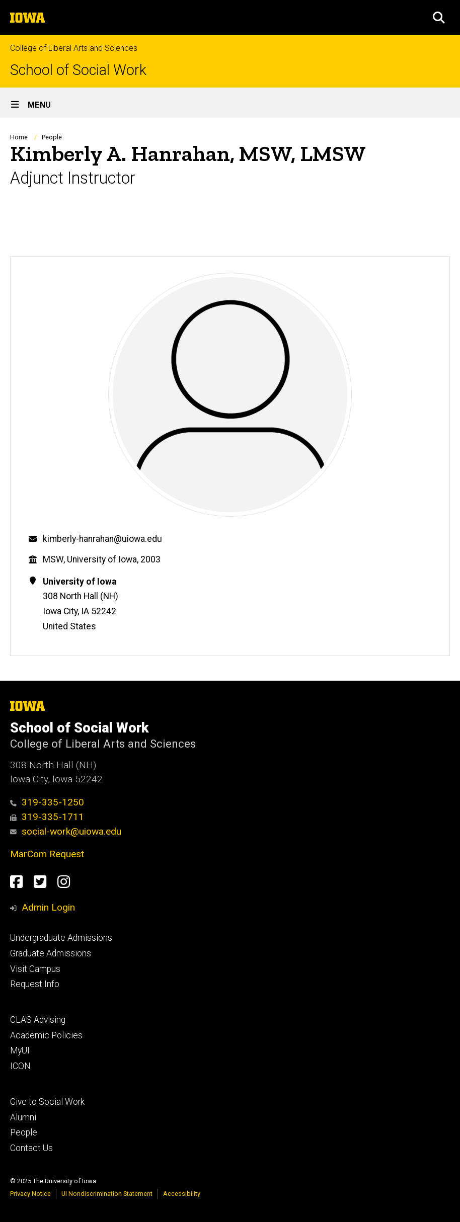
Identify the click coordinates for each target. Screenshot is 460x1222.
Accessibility (181, 1193)
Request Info (34, 984)
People (52, 137)
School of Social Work (78, 70)
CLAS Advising (37, 1020)
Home (19, 137)
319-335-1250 (47, 802)
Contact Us (31, 1148)
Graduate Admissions (50, 953)
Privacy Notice (30, 1193)
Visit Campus (35, 969)
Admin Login (48, 907)
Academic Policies (46, 1035)
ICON (20, 1066)
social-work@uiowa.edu (65, 831)
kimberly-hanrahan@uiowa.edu (102, 539)
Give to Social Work (47, 1102)
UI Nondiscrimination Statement (106, 1193)
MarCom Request (47, 854)
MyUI (20, 1050)
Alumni (23, 1117)
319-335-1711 (47, 817)
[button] (439, 17)
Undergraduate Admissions (61, 938)
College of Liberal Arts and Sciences (73, 48)
